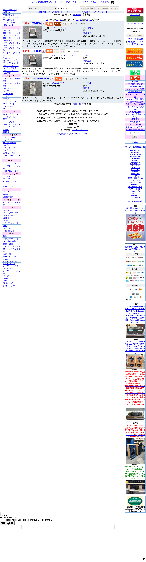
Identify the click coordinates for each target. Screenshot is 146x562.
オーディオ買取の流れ (135, 201)
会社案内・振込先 (135, 84)
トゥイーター (9, 96)
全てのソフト (9, 20)
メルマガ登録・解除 (135, 99)
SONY (139, 154)
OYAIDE (60, 83)
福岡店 (86, 88)
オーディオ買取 (135, 92)
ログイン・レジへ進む (135, 35)
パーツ (6, 192)
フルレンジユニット (11, 88)
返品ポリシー (135, 124)
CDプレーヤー (9, 150)
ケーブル (7, 179)
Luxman (135, 172)
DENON (133, 150)
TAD (131, 164)
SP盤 (5, 226)
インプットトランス (135, 189)
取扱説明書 (8, 197)
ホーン (6, 99)
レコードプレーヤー (11, 114)
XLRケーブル (135, 193)
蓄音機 (6, 132)
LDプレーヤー (9, 145)
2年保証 (55, 12)
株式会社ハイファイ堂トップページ (73, 134)
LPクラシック (9, 215)
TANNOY (132, 154)
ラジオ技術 (8, 283)
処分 (27, 23)
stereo (5, 278)
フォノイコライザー (11, 124)
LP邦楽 (6, 221)
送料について (135, 122)
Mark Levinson (135, 158)
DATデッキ (8, 140)
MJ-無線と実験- (9, 241)
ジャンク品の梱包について (44, 2)
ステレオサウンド (11, 239)
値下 (27, 78)
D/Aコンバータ (9, 138)
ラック (6, 184)
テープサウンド (10, 257)
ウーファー (8, 91)
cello (137, 152)
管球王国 (7, 254)
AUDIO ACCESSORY (12, 261)
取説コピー (87, 12)
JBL (139, 156)
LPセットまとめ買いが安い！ (85, 2)
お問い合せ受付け (135, 87)
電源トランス (135, 185)
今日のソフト (9, 15)
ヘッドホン (8, 187)
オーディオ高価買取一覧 (135, 147)
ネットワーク (9, 104)
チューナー (8, 58)
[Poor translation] (10, 523)
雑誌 (5, 236)
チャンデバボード (11, 63)
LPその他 (7, 228)
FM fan (6, 281)
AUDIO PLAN (9, 264)
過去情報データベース (135, 130)
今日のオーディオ (11, 12)
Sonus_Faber (135, 170)
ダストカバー (9, 25)
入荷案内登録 (135, 112)
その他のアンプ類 (11, 60)
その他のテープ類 (11, 171)
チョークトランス (135, 182)
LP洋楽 (6, 218)
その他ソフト (9, 231)
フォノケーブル (135, 198)
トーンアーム (9, 117)
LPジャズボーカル (11, 213)
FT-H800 (36, 23)
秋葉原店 (87, 33)
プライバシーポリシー (135, 127)
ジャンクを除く (102, 8)
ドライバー (8, 94)
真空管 (6, 194)
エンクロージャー (11, 101)
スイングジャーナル (11, 246)
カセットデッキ (10, 163)
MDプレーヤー (9, 143)
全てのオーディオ (11, 17)
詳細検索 (90, 8)
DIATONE (133, 156)
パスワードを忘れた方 (135, 39)
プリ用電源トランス (135, 187)
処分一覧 (65, 12)
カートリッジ (9, 127)
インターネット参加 (135, 89)
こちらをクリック (80, 129)
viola (138, 150)
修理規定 (135, 119)
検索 (82, 8)
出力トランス (135, 180)
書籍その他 (8, 244)
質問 (70, 24)
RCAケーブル (135, 191)
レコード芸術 (9, 286)
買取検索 (114, 8)
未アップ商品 (64, 2)
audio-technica (135, 166)
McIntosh (137, 164)
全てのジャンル (10, 10)
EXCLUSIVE (135, 162)
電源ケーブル (135, 195)
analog (5, 259)
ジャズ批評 (8, 276)
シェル (6, 130)
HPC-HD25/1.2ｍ (41, 78)
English (135, 82)
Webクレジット (101, 12)
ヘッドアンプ (9, 122)
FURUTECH (62, 28)
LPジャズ (7, 210)
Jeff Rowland (135, 168)
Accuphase (135, 160)
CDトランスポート (11, 153)
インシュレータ (10, 181)
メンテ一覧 (75, 12)
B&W (133, 152)
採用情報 (104, 2)
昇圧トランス (9, 119)
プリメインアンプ (11, 30)
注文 (64, 24)
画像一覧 (77, 14)
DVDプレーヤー (10, 148)
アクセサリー (9, 176)
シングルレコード (11, 223)
